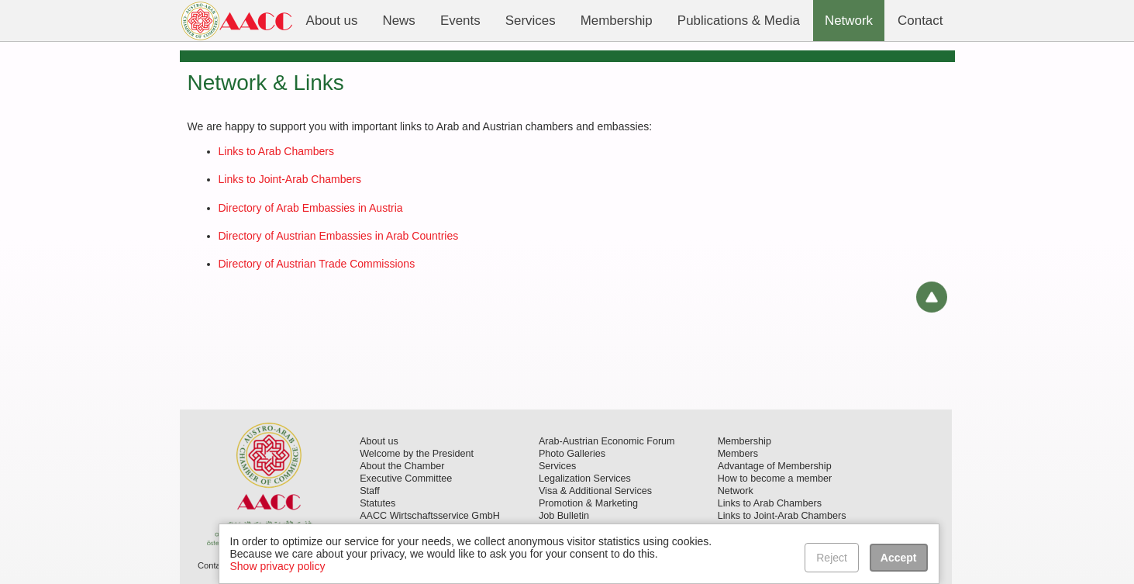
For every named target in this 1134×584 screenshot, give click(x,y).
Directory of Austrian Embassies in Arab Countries (339, 236)
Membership (744, 441)
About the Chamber (402, 466)
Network (735, 491)
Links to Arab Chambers (276, 151)
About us (379, 441)
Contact (213, 565)
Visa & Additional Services (595, 491)
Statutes (377, 503)
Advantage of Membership (775, 466)
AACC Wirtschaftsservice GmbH (430, 515)
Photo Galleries (572, 453)
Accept (899, 557)
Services (557, 466)
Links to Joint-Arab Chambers (290, 179)
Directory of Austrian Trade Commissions (317, 263)
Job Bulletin (564, 515)
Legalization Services (585, 478)
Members (738, 453)
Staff (370, 491)
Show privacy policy (278, 566)
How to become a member (775, 478)
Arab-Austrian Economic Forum (607, 441)
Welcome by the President (417, 453)
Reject (831, 557)
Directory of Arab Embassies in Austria (311, 208)
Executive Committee (406, 478)
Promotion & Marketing (588, 503)
